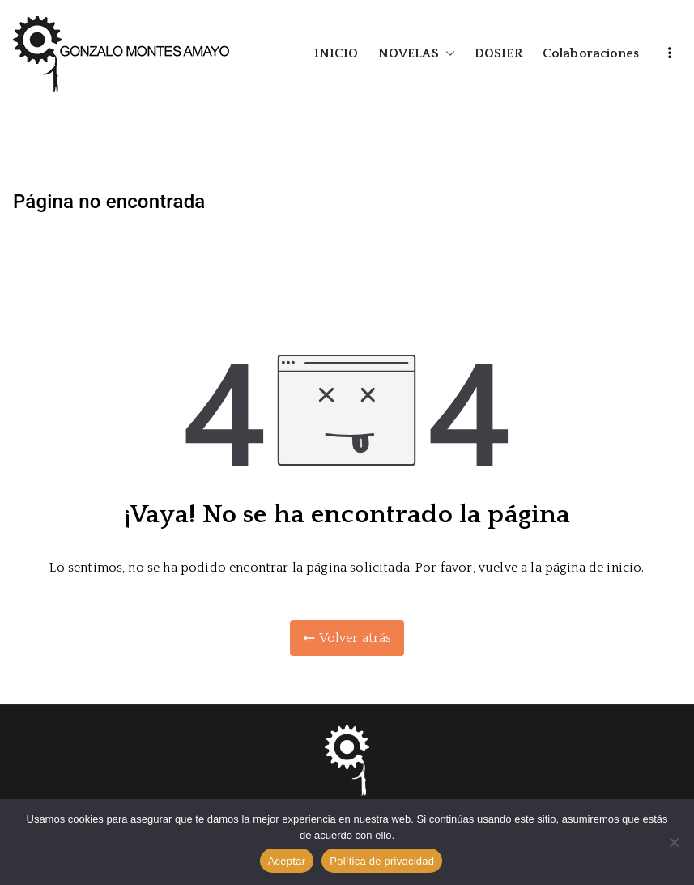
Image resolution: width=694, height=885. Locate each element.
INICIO (336, 53)
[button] (447, 54)
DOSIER (499, 53)
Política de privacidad (382, 861)
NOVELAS (416, 54)
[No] (674, 842)
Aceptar (287, 861)
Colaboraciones (591, 53)
